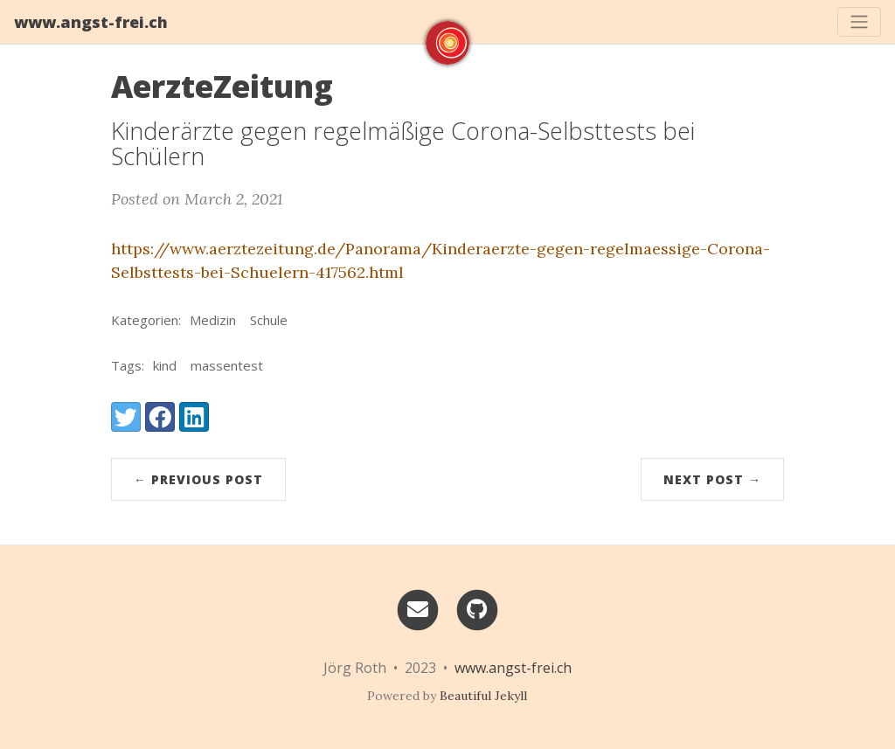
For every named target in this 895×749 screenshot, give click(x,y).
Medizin (213, 320)
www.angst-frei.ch (91, 21)
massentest (227, 365)
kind (165, 365)
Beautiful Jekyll (483, 696)
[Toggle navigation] (859, 22)
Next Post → (712, 479)
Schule (269, 320)
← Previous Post (198, 479)
